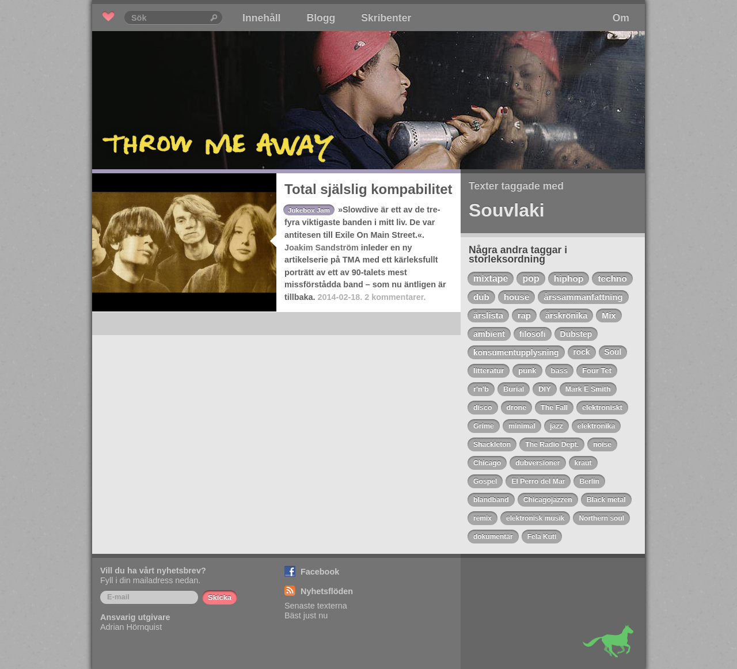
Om (621, 18)
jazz (556, 426)
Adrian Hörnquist (131, 627)
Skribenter (386, 18)
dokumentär (493, 537)
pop (530, 278)
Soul (613, 352)
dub (481, 297)
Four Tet (596, 370)
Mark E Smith (588, 389)
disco (482, 408)
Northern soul (601, 518)
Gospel (485, 481)
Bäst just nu (306, 615)
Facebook (320, 571)
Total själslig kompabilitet (368, 189)
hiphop (569, 278)
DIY (544, 389)
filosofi (532, 334)
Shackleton (492, 444)
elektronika (597, 426)
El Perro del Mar (538, 481)
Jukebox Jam (309, 210)
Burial (513, 389)
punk (527, 370)
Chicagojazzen (547, 500)
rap (524, 315)
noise (602, 444)
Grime (483, 426)
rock (581, 352)
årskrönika (566, 315)
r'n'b (481, 389)
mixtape (490, 278)
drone (517, 408)
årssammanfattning (583, 297)
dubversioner (537, 463)
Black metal (606, 500)
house (517, 297)
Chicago (487, 463)
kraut (583, 463)
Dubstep (576, 334)
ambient (489, 334)
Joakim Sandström (321, 247)
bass (559, 370)
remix (482, 518)
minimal (521, 426)
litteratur (488, 370)
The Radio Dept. (552, 444)
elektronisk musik (535, 518)
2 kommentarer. (395, 297)
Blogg (320, 18)
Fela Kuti (542, 537)
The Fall (554, 408)
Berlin (589, 481)
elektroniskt (602, 408)
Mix (609, 315)
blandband (491, 500)
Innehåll (261, 18)
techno (612, 278)
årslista (488, 315)
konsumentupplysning (516, 352)
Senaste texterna (315, 605)
